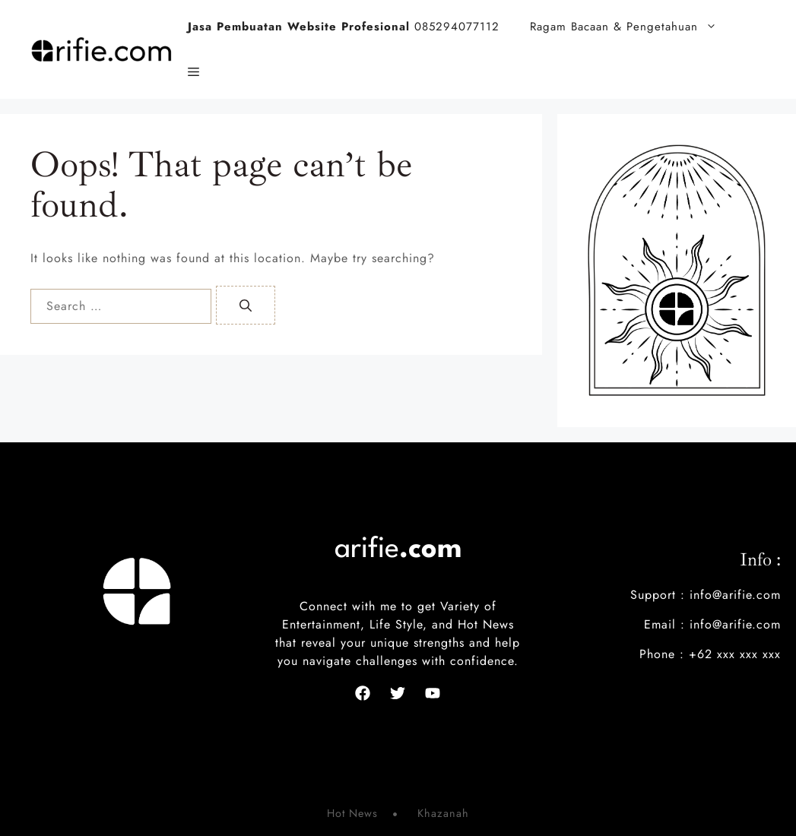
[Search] (245, 305)
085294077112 (343, 26)
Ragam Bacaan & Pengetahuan (631, 26)
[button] (193, 72)
